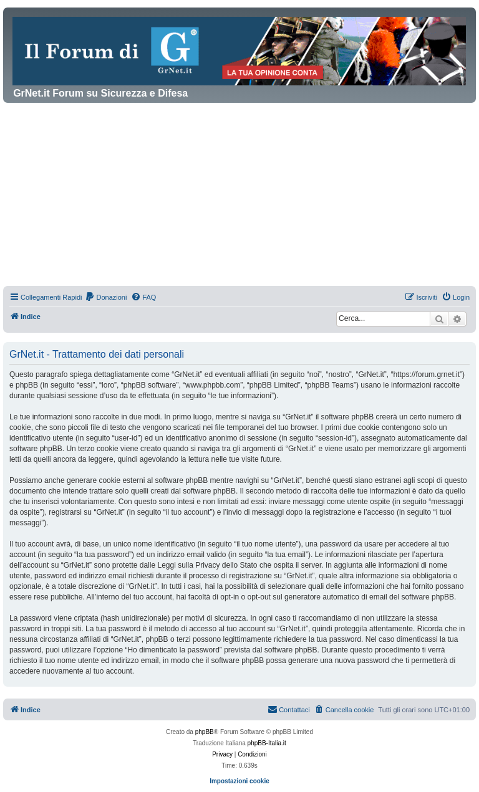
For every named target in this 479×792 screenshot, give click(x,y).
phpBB (204, 731)
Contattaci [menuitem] (289, 709)
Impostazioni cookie (239, 781)
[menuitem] (106, 297)
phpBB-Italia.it (267, 743)
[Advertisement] (239, 196)
